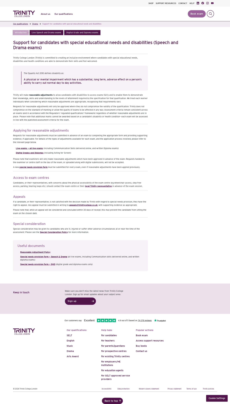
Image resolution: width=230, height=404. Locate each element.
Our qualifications (77, 330)
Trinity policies (208, 389)
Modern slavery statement (149, 389)
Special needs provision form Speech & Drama (43, 257)
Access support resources (150, 340)
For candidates (109, 335)
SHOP (150, 3)
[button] (21, 32)
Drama (70, 351)
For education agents (112, 370)
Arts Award (73, 356)
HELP (192, 3)
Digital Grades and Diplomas (30, 153)
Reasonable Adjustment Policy (35, 252)
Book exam (142, 335)
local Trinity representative (98, 186)
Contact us (141, 351)
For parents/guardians (113, 346)
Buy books (141, 346)
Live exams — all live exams (29, 148)
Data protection (123, 389)
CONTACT (182, 3)
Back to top (111, 400)
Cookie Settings (217, 398)
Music (70, 346)
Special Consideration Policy (54, 232)
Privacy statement (174, 389)
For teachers (108, 340)
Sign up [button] (72, 301)
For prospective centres (113, 351)
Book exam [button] (196, 13)
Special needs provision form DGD (37, 264)
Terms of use (191, 389)
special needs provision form (33, 167)
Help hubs (106, 330)
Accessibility (106, 389)
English (70, 340)
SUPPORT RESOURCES (166, 3)
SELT (69, 335)
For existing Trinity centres (115, 356)
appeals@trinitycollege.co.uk (83, 205)
